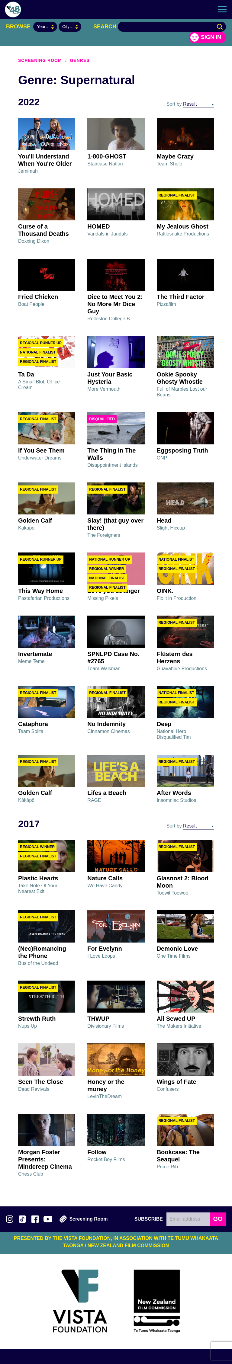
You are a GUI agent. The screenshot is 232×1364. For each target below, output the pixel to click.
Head (164, 520)
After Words (174, 792)
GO (217, 1218)
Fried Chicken (38, 296)
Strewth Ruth (37, 1018)
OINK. (165, 591)
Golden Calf (35, 520)
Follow (96, 1152)
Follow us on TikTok (22, 1219)
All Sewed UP (176, 1018)
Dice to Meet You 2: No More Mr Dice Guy (115, 304)
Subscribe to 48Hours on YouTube (48, 1219)
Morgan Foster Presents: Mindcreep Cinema (45, 1159)
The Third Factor (181, 296)
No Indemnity (106, 724)
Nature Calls (105, 878)
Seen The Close (40, 1081)
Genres (79, 60)
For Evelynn (104, 948)
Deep (164, 724)
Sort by (174, 104)
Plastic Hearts (38, 878)
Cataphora (33, 724)
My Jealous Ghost (182, 226)
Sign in (211, 37)
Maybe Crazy (175, 156)
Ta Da (26, 374)
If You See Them (41, 450)
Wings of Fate (176, 1081)
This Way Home (40, 591)
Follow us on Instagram (9, 1219)
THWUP (98, 1018)
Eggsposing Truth (182, 450)
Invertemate (35, 654)
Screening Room (40, 60)
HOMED (98, 226)
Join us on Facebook (35, 1219)
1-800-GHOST (106, 156)
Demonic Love (177, 948)
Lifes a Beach (106, 792)
